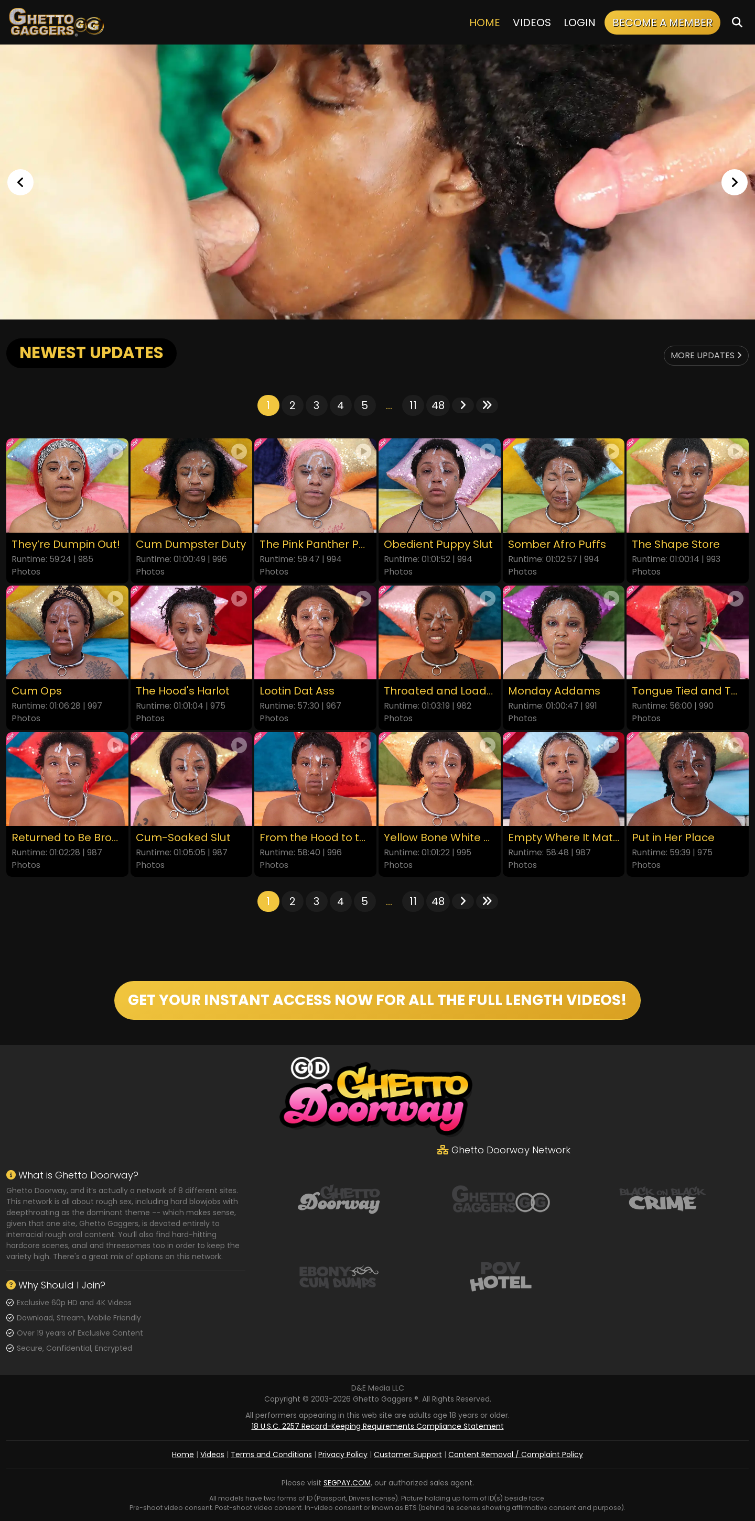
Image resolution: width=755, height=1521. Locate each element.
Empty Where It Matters (564, 837)
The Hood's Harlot (183, 691)
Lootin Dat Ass (297, 691)
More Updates (706, 355)
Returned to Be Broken (67, 837)
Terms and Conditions (271, 1454)
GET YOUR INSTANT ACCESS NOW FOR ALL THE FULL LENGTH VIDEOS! (377, 1000)
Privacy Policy (343, 1454)
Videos (532, 22)
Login (580, 22)
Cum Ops (37, 691)
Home (484, 22)
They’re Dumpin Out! (66, 544)
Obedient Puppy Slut (438, 544)
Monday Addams (554, 691)
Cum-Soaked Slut (183, 837)
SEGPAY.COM (347, 1483)
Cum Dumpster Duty (191, 544)
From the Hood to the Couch (315, 837)
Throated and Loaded (439, 691)
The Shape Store (676, 544)
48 (438, 405)
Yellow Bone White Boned (439, 837)
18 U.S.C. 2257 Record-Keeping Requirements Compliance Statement (378, 1426)
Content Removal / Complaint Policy (515, 1454)
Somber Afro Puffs (557, 544)
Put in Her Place (673, 837)
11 (413, 405)
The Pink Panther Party (315, 544)
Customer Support (408, 1454)
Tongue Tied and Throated (687, 691)
